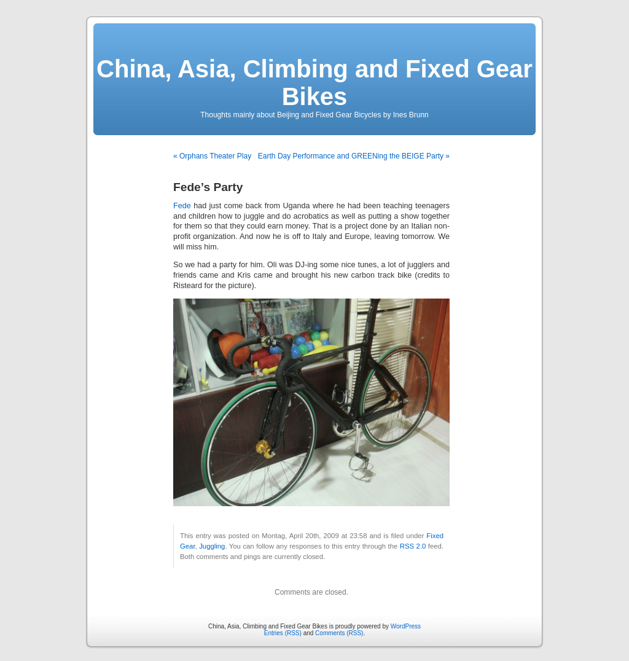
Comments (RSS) (339, 633)
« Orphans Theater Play (212, 156)
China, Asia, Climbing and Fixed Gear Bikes (314, 82)
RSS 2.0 (413, 546)
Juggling (212, 546)
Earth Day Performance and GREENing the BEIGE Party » (354, 156)
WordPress (406, 626)
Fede (182, 205)
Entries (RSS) (283, 633)
